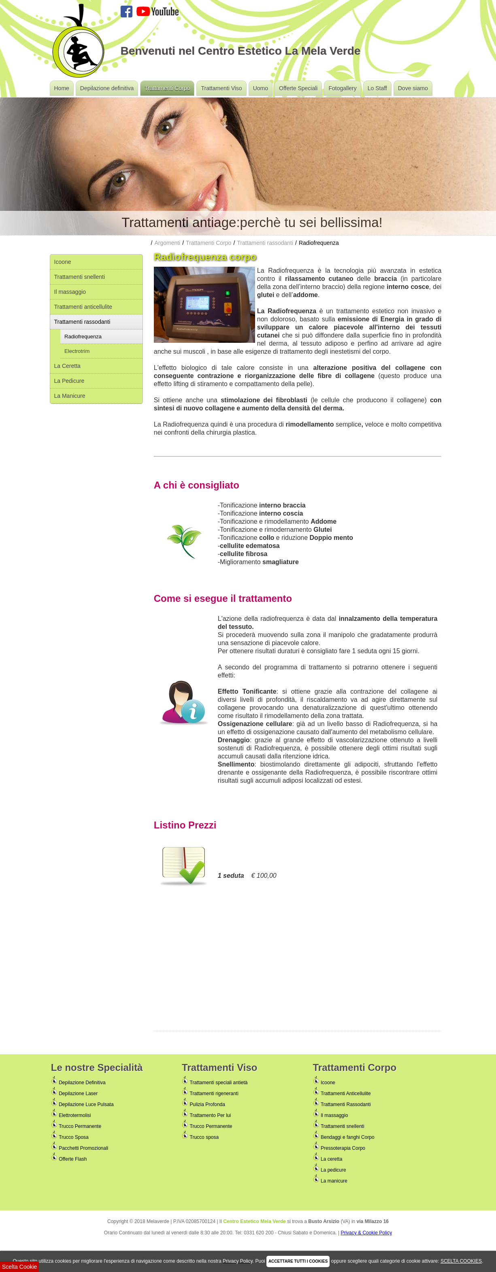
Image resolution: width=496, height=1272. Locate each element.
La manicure (334, 1181)
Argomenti (167, 243)
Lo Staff (377, 88)
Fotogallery (342, 88)
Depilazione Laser (78, 1093)
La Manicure (69, 396)
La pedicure (333, 1170)
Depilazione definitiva (107, 88)
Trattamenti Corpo (167, 88)
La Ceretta (67, 366)
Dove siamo (413, 88)
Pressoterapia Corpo (343, 1148)
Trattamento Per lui (210, 1115)
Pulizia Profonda (207, 1104)
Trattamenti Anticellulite (346, 1093)
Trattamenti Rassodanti (346, 1104)
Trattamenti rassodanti (82, 322)
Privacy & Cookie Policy (366, 1233)
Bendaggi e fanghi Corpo (348, 1137)
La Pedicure (69, 381)
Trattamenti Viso (221, 88)
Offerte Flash (73, 1159)
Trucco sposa (204, 1137)
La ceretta (331, 1159)
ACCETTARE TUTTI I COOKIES (298, 1261)
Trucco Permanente (80, 1126)
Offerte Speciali (298, 88)
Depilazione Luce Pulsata (86, 1104)
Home (61, 88)
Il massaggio (70, 292)
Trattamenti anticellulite (83, 307)
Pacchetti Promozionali (83, 1148)
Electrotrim (76, 351)
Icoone (62, 262)
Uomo (260, 88)
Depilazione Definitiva (82, 1082)
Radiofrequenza (83, 336)
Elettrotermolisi (75, 1115)
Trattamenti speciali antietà (219, 1082)
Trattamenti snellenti (79, 277)
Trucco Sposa (74, 1137)
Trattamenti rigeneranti (214, 1093)
